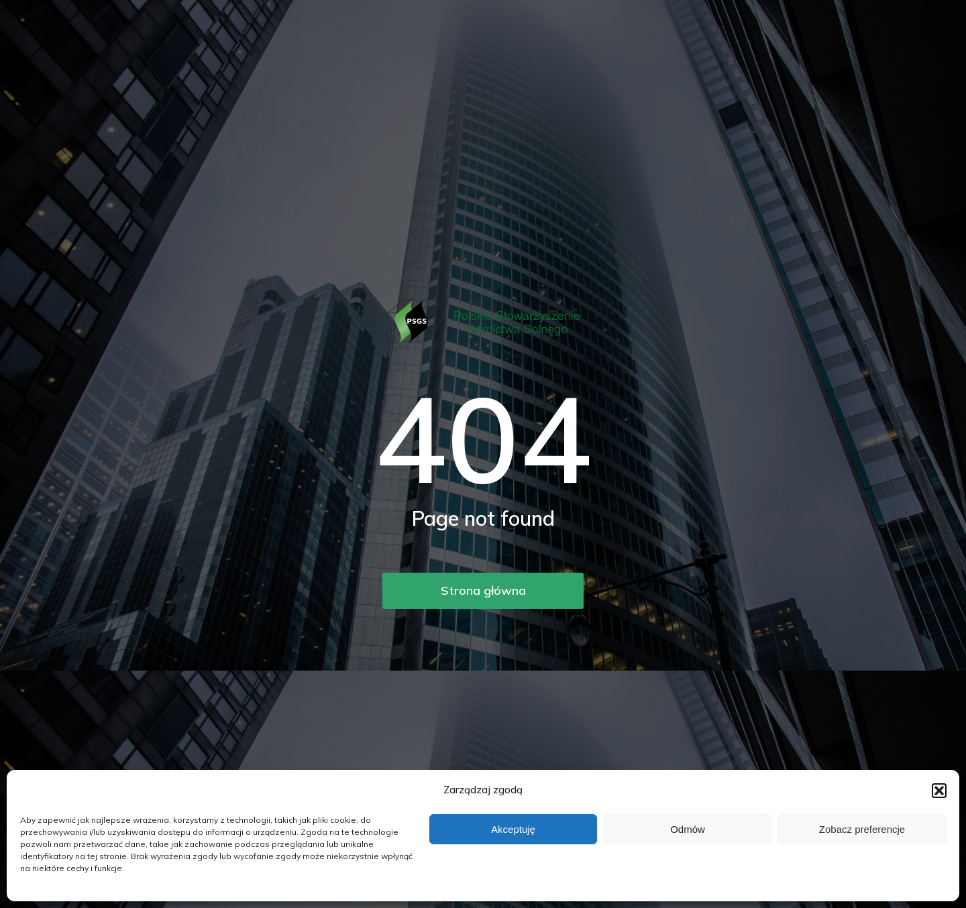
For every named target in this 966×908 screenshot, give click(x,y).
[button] (939, 790)
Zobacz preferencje (862, 829)
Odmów (687, 829)
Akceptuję (513, 829)
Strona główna (483, 590)
